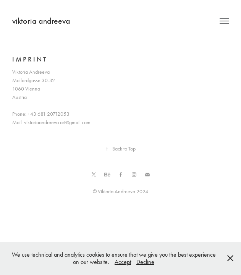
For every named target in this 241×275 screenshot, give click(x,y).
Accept (123, 261)
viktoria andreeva (41, 21)
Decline (145, 261)
